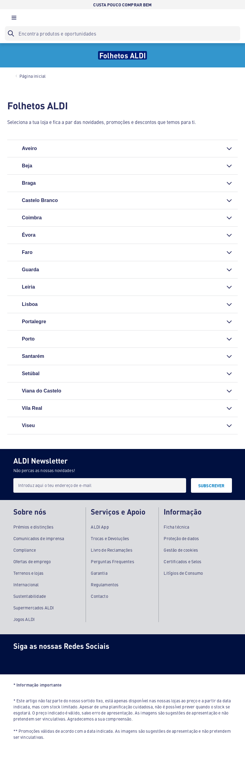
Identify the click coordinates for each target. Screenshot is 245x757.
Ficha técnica (176, 527)
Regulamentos (104, 584)
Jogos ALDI (24, 619)
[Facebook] (20, 660)
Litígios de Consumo (183, 573)
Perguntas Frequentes (112, 561)
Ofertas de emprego (32, 561)
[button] (14, 19)
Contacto (99, 596)
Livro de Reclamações (111, 550)
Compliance (24, 550)
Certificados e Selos (182, 561)
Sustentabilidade (29, 596)
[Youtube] (69, 660)
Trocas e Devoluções (110, 538)
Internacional (26, 584)
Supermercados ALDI (33, 608)
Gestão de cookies (181, 550)
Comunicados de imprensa (38, 538)
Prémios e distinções (33, 527)
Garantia (99, 573)
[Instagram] (45, 660)
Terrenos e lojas (28, 573)
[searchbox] (122, 33)
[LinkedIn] (93, 660)
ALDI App (100, 527)
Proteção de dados (181, 538)
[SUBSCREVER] (211, 485)
